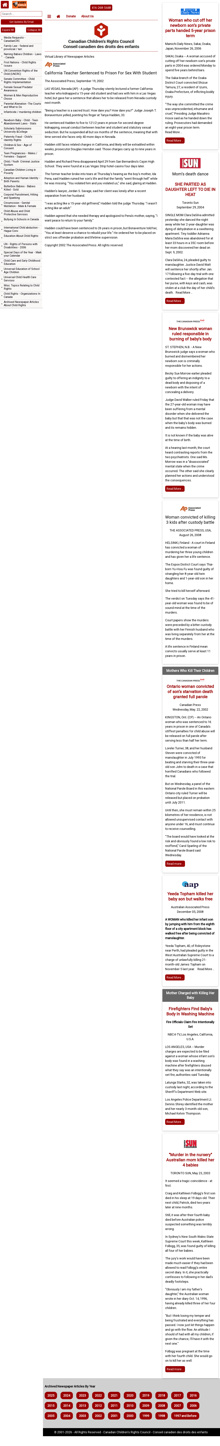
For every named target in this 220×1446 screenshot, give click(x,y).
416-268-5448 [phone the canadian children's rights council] (102, 7)
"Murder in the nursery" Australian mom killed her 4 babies (190, 1169)
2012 (99, 1415)
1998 (162, 1425)
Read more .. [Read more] (175, 873)
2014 (67, 1415)
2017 (178, 1405)
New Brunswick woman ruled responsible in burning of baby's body (190, 338)
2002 (99, 1425)
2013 (83, 1415)
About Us (88, 16)
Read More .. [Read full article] (175, 493)
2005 (51, 1425)
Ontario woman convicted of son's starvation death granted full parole (190, 701)
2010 (131, 1415)
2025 (51, 1405)
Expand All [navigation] (8, 29)
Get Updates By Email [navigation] (21, 21)
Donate (72, 16)
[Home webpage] (5, 4)
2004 (67, 1425)
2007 (178, 1415)
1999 (146, 1425)
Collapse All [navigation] (34, 29)
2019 (146, 1405)
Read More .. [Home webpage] (175, 1131)
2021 (115, 1405)
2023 (83, 1405)
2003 (83, 1425)
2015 (51, 1415)
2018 (162, 1405)
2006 (194, 1415)
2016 (194, 1405)
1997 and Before (186, 1425)
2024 (67, 1405)
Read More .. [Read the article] (175, 145)
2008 (162, 1415)
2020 (131, 1405)
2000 (131, 1425)
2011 (115, 1415)
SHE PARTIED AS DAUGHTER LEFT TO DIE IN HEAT (191, 194)
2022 (99, 1405)
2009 (146, 1415)
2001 (115, 1425)
